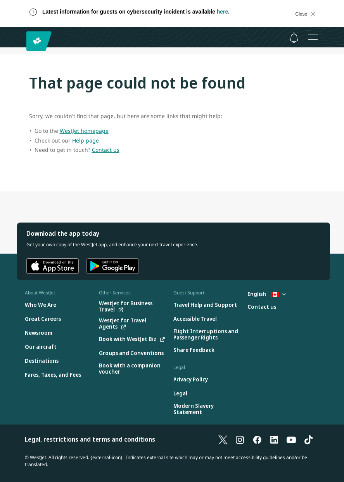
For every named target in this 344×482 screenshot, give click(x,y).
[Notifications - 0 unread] (294, 37)
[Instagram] (240, 439)
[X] (223, 439)
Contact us (105, 149)
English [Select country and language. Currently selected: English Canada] (266, 294)
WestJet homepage (84, 130)
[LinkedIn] (274, 439)
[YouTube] (291, 439)
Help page (85, 140)
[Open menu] (313, 37)
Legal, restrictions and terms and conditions (90, 439)
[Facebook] (257, 439)
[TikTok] (308, 439)
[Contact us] (261, 307)
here (222, 12)
